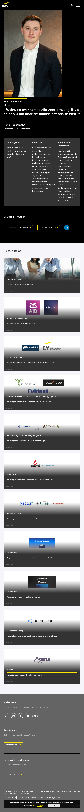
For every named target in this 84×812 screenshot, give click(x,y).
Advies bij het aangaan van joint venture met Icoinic (24, 597)
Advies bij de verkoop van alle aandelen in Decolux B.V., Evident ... (30, 402)
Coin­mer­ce (12, 552)
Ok (54, 805)
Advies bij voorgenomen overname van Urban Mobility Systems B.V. (30, 480)
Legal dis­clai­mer (23, 798)
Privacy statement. (39, 805)
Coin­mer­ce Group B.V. (17, 630)
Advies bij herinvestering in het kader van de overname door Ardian (30, 519)
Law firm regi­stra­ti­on (52, 798)
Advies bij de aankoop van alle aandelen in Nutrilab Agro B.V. (28, 441)
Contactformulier (13, 774)
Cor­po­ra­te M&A (14, 279)
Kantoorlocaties (12, 745)
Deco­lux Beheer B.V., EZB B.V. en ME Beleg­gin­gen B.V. (32, 396)
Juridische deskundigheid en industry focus (22, 285)
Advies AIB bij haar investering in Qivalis (21, 324)
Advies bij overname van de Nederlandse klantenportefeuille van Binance (32, 636)
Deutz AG (11, 474)
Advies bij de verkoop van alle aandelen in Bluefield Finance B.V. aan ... (31, 363)
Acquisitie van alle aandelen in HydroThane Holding (24, 675)
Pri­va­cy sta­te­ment (10, 798)
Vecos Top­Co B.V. (15, 513)
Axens (10, 670)
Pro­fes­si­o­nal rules (37, 798)
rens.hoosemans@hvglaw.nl (17, 228)
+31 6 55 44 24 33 (47, 228)
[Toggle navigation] (78, 5)
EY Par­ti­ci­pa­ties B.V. (16, 357)
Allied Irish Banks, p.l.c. (18, 318)
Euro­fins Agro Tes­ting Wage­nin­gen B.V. (25, 435)
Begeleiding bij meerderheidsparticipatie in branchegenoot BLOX (29, 558)
